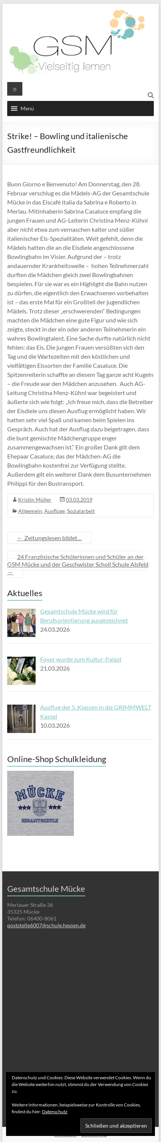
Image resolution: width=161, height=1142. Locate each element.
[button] (27, 108)
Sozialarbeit (81, 511)
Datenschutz (54, 1111)
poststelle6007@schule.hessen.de (46, 925)
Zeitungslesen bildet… (49, 537)
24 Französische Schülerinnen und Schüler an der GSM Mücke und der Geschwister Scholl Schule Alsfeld (77, 564)
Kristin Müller (35, 499)
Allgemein (30, 511)
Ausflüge (54, 511)
